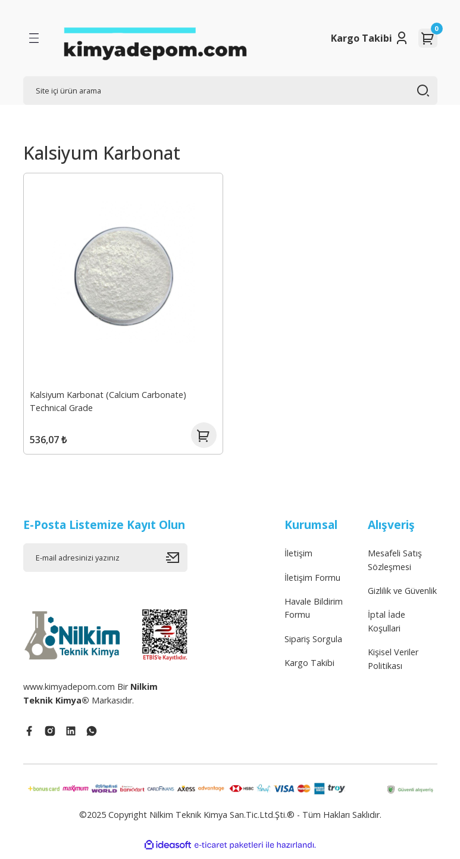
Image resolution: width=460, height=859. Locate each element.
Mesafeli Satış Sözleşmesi (395, 565)
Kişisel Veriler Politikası (393, 664)
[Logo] (155, 38)
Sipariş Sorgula (313, 644)
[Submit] (176, 563)
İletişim (298, 558)
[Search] (230, 90)
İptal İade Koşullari (386, 626)
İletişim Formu (312, 583)
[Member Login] (401, 38)
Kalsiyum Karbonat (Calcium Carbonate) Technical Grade (109, 400)
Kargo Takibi (361, 38)
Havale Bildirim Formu (313, 613)
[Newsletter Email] (105, 563)
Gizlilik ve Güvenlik (402, 596)
